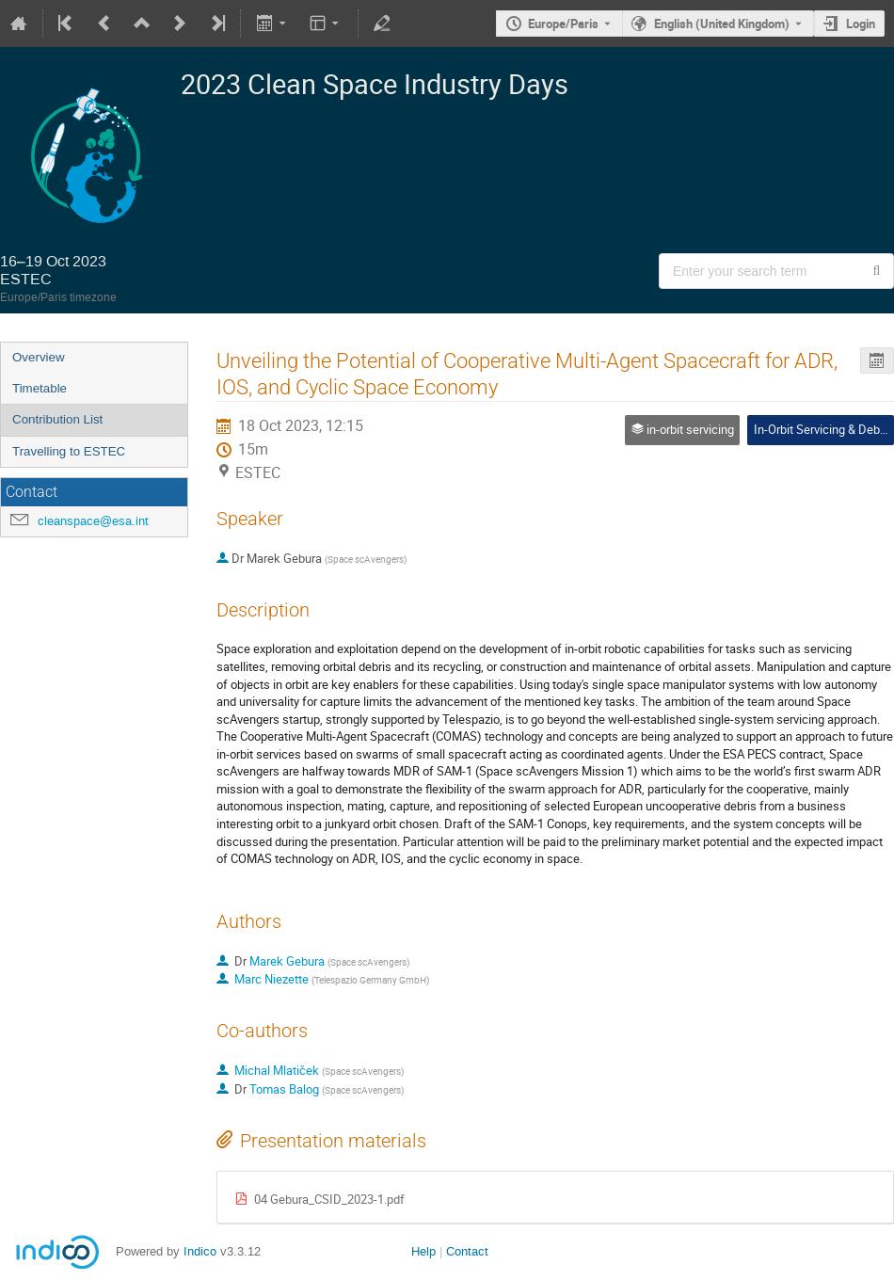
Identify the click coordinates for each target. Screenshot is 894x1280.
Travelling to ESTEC (68, 451)
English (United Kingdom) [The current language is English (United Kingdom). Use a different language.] (722, 23)
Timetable (39, 388)
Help (423, 1251)
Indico (200, 1251)
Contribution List (57, 419)
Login (860, 23)
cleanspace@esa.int (93, 521)
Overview (38, 357)
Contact (467, 1251)
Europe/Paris (563, 23)
